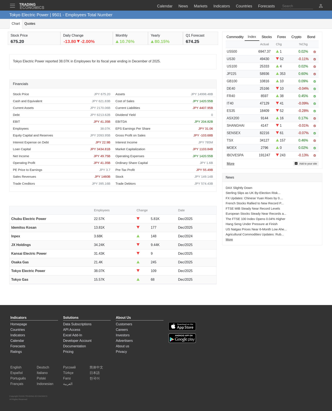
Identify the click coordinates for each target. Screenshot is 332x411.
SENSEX (234, 133)
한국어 (95, 378)
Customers (124, 324)
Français (16, 384)
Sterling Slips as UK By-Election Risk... (253, 193)
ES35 (231, 111)
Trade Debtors (125, 183)
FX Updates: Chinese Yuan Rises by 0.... (254, 198)
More (229, 239)
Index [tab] (252, 36)
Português (18, 378)
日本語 (95, 373)
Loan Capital (22, 149)
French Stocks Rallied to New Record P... (255, 203)
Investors (123, 335)
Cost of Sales (124, 101)
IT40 (230, 103)
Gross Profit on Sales (130, 135)
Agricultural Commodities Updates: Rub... (255, 234)
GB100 (232, 81)
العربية (67, 384)
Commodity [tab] (235, 37)
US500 (232, 51)
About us (122, 346)
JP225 (231, 74)
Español (16, 373)
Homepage (18, 324)
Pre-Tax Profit (125, 170)
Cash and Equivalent (27, 101)
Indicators (17, 335)
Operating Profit (24, 163)
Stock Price (21, 94)
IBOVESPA (235, 155)
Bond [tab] (311, 37)
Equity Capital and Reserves (33, 135)
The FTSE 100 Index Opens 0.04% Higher (255, 219)
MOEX (232, 148)
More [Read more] (230, 163)
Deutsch (43, 367)
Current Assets (23, 108)
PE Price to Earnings (27, 170)
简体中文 (96, 367)
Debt (16, 115)
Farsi (67, 378)
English (15, 367)
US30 (231, 59)
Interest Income (126, 142)
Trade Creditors (24, 183)
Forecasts (17, 346)
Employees (21, 128)
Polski (41, 378)
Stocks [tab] (267, 37)
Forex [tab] (281, 37)
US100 (232, 66)
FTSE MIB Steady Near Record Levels (253, 208)
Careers (122, 329)
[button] (320, 6)
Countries (17, 329)
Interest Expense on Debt (31, 142)
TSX (230, 140)
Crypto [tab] (296, 37)
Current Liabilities (127, 108)
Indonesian (45, 384)
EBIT (16, 121)
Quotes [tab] (29, 23)
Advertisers (124, 340)
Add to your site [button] (306, 163)
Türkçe (68, 373)
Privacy (121, 351)
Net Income (21, 156)
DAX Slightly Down (239, 188)
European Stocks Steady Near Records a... (256, 213)
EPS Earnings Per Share (132, 128)
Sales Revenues (24, 176)
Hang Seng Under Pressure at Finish (252, 224)
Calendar (17, 340)
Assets (120, 94)
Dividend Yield (125, 115)
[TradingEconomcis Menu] (13, 6)
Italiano (42, 373)
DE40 (231, 88)
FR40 (231, 96)
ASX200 (233, 118)
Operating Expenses (129, 156)
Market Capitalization (130, 149)
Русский (69, 367)
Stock (119, 176)
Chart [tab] (16, 23)
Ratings (16, 351)
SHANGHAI (236, 125)
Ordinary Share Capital (131, 163)
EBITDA (121, 121)
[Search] (297, 6)
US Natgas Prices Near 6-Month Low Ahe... (256, 229)
